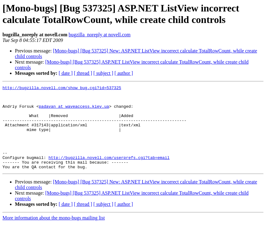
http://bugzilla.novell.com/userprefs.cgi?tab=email (108, 172)
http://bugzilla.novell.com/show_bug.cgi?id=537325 (61, 88)
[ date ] (66, 73)
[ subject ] (103, 73)
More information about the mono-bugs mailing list (53, 234)
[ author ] (124, 73)
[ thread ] (83, 73)
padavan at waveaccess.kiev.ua (74, 111)
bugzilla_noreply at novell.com (100, 34)
